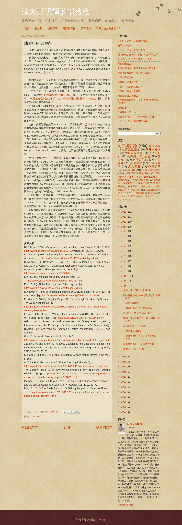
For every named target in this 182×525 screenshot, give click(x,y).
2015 (124, 356)
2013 (124, 221)
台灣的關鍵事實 (140, 179)
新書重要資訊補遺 (132, 331)
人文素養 (134, 166)
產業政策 (131, 149)
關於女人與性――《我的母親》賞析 (136, 116)
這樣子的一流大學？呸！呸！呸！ (135, 59)
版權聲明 (53, 28)
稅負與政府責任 (135, 153)
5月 (126, 251)
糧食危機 (122, 179)
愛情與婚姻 (153, 193)
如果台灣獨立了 (125, 45)
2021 (124, 386)
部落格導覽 (69, 28)
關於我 (38, 28)
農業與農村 (145, 173)
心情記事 (154, 166)
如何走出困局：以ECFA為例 (137, 308)
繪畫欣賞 (145, 186)
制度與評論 (127, 146)
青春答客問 (136, 190)
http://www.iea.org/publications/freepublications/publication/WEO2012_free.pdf (66, 340)
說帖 (140, 196)
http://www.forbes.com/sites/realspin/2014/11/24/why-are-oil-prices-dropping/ (65, 366)
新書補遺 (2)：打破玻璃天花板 (138, 343)
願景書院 (140, 193)
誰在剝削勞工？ (125, 63)
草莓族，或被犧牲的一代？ (131, 82)
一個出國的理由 (125, 77)
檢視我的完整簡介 (127, 505)
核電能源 (129, 169)
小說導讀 (144, 183)
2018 (124, 371)
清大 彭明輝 (136, 424)
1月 (126, 231)
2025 (124, 406)
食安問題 (126, 200)
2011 (124, 211)
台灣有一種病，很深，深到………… (136, 50)
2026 (124, 411)
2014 (124, 226)
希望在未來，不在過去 (134, 326)
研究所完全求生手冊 (126, 196)
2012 (124, 216)
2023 (124, 396)
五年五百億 (150, 176)
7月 (126, 261)
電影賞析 (130, 183)
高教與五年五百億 (139, 156)
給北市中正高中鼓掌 (133, 349)
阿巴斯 (129, 193)
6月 (126, 256)
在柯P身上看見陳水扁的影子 (137, 313)
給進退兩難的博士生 (128, 95)
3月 (126, 241)
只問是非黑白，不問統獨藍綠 (132, 121)
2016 (124, 361)
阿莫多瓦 (149, 196)
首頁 (27, 28)
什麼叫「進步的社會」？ (130, 86)
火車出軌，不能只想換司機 (137, 290)
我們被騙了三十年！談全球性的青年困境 (138, 54)
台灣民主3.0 (140, 159)
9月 (126, 271)
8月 (126, 266)
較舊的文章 (104, 427)
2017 (124, 366)
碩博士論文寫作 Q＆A (108, 28)
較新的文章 (29, 427)
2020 (124, 381)
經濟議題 (155, 146)
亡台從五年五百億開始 (129, 91)
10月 (127, 276)
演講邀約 (86, 28)
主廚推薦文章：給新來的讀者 (132, 41)
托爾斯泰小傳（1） (127, 112)
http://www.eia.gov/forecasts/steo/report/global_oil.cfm (53, 288)
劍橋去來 (122, 107)
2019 (124, 376)
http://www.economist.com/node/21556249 (47, 273)
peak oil (36, 416)
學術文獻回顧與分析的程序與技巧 (135, 72)
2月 (126, 236)
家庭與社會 (153, 149)
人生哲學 (136, 163)
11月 (127, 281)
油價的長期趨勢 (131, 303)
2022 (124, 391)
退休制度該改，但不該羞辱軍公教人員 (137, 68)
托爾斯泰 (132, 186)
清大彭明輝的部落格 (55, 11)
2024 (124, 401)
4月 (126, 246)
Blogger (103, 519)
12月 (127, 286)
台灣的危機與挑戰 (151, 170)
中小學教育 (128, 173)
